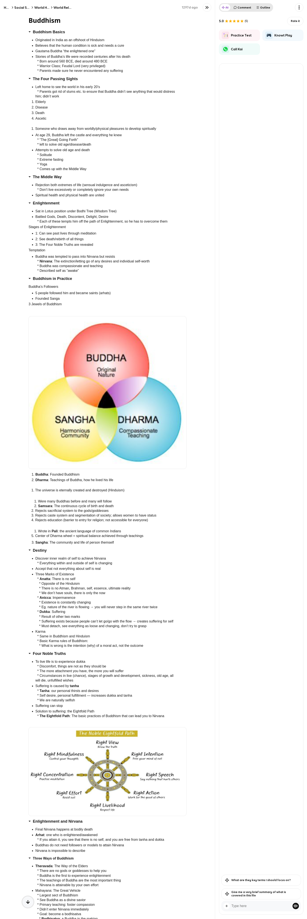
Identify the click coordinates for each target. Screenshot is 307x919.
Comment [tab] (242, 7)
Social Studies (25, 7)
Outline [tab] (263, 7)
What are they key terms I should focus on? (258, 880)
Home (8, 7)
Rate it (295, 21)
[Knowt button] (207, 7)
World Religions (66, 7)
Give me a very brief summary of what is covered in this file (255, 893)
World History (45, 7)
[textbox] (261, 906)
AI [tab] (225, 7)
